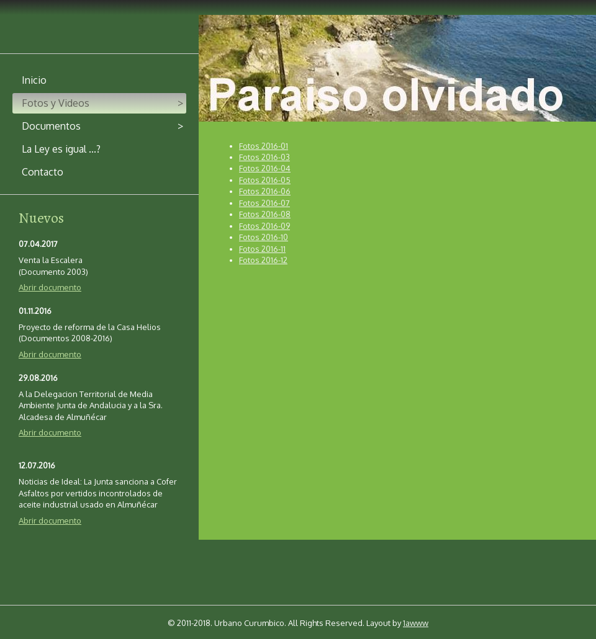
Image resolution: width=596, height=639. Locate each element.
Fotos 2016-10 (263, 237)
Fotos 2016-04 (265, 168)
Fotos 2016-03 (264, 157)
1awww (415, 623)
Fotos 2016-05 (265, 180)
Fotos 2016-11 (262, 249)
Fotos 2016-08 (265, 214)
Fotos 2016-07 (264, 203)
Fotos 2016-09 (264, 226)
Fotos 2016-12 (263, 260)
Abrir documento (50, 287)
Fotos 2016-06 (265, 191)
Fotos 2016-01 (263, 146)
